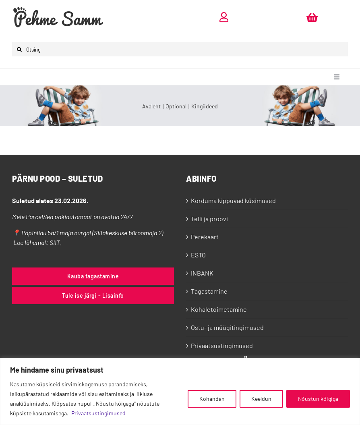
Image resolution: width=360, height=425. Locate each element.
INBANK (202, 273)
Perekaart (205, 236)
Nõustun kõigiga (318, 398)
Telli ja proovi (209, 218)
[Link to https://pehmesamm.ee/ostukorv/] (312, 17)
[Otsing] (180, 49)
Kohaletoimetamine (219, 309)
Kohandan (212, 398)
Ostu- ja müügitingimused (227, 327)
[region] (180, 391)
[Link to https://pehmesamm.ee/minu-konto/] (223, 17)
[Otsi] (19, 49)
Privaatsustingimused (98, 413)
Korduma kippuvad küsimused (233, 200)
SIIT (55, 242)
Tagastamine (209, 291)
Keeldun (261, 398)
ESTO (198, 255)
